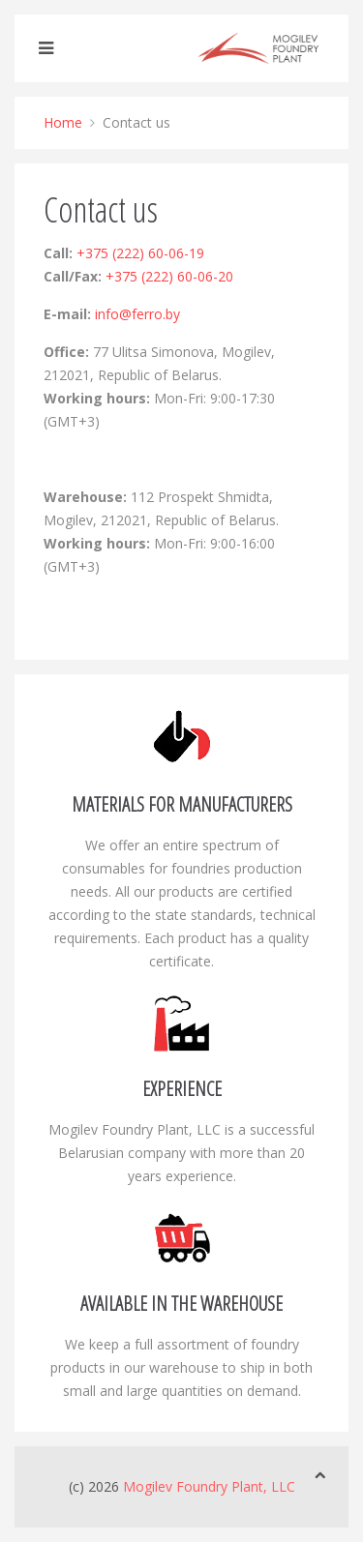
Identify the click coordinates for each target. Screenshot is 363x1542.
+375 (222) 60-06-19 (140, 253)
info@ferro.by (137, 314)
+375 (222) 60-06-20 (169, 276)
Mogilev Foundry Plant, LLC (209, 1486)
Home (63, 122)
